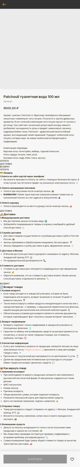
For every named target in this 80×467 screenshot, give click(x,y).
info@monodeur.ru (33, 349)
